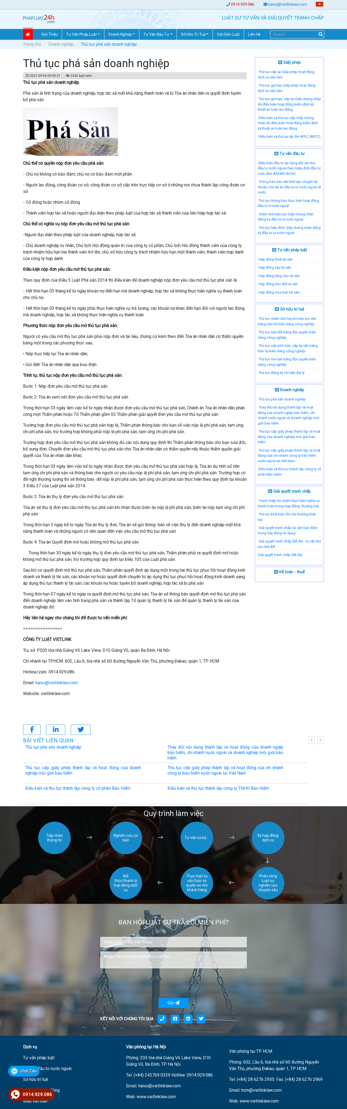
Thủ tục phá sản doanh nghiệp (282, 399)
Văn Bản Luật (228, 34)
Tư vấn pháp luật (289, 250)
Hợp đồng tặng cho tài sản (279, 276)
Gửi (173, 1002)
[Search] (297, 34)
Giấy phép (289, 62)
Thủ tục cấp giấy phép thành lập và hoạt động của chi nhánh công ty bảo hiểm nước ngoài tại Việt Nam (289, 455)
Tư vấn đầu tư (289, 153)
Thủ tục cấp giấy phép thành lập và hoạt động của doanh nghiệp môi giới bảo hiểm (289, 436)
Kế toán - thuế (289, 572)
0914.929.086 (242, 4)
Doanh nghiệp (61, 44)
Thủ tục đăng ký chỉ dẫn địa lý (281, 373)
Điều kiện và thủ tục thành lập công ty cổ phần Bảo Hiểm (77, 788)
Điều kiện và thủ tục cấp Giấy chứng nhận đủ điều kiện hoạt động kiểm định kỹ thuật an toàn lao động (288, 123)
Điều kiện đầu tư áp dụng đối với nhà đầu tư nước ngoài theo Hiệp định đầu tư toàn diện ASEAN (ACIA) (289, 168)
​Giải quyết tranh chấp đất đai (280, 555)
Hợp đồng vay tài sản (275, 267)
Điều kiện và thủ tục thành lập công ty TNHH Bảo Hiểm (218, 788)
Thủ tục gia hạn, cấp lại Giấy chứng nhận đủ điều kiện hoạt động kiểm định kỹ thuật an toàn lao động (289, 104)
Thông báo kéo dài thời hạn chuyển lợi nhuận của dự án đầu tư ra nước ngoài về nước (289, 187)
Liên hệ (254, 34)
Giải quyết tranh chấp (289, 491)
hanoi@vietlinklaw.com (287, 4)
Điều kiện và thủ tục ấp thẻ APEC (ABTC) (289, 136)
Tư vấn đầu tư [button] (156, 34)
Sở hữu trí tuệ (289, 309)
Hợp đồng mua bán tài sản (279, 292)
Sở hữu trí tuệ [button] (193, 34)
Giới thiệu (49, 34)
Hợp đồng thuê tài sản (276, 259)
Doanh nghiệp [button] (120, 34)
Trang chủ (32, 44)
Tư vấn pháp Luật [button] (81, 34)
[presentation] (141, 983)
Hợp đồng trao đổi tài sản (278, 284)
